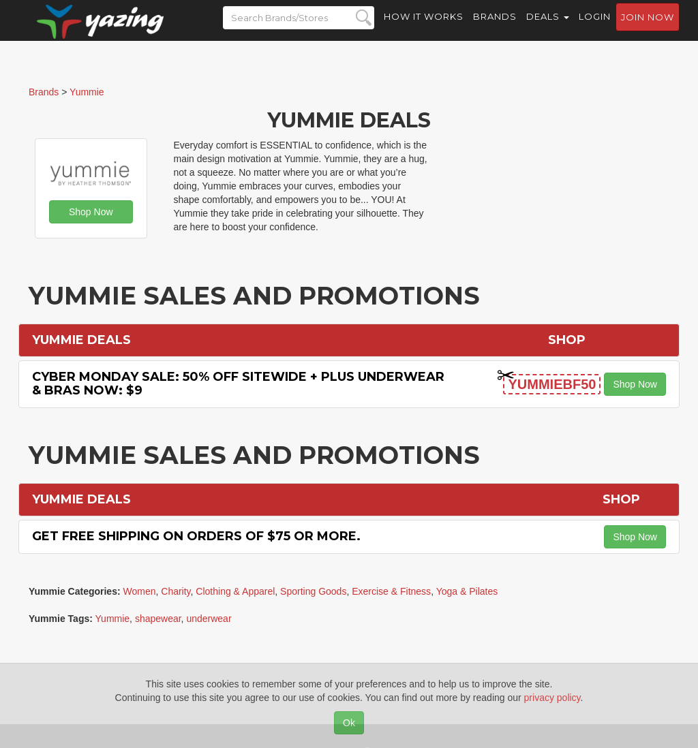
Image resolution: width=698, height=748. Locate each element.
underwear (208, 618)
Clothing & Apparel (235, 591)
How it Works (424, 27)
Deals (547, 27)
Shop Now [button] (91, 211)
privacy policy (552, 697)
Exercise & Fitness (391, 591)
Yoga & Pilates (467, 591)
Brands (495, 27)
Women (139, 591)
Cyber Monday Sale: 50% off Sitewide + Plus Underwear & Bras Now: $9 (238, 383)
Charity (175, 591)
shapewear (158, 618)
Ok (349, 722)
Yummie (112, 618)
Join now (647, 27)
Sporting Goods (313, 591)
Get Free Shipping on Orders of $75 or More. (196, 536)
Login (595, 27)
